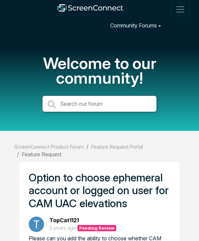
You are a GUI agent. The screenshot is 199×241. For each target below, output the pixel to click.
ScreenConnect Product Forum (49, 147)
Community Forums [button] (133, 25)
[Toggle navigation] (180, 9)
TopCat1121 (64, 220)
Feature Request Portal (117, 147)
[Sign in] (179, 25)
